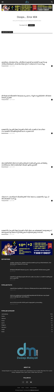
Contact (27, 387)
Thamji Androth (4, 65)
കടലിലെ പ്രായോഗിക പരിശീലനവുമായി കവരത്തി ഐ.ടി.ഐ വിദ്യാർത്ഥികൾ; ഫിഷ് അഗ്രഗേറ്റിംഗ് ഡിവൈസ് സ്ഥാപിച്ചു (24, 63)
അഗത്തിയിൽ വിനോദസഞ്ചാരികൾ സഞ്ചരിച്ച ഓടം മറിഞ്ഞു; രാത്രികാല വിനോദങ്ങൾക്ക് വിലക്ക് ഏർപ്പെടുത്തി (24, 164)
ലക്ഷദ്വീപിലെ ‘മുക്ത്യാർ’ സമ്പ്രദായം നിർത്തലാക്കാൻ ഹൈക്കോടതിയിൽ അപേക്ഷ (30, 288)
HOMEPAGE (31, 25)
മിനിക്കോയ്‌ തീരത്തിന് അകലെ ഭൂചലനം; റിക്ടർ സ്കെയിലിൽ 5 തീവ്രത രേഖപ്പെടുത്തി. (30, 269)
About (22, 387)
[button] (2, 2)
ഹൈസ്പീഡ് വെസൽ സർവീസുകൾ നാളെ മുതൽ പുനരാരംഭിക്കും (26, 302)
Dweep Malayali (4, 133)
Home (18, 387)
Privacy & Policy (33, 387)
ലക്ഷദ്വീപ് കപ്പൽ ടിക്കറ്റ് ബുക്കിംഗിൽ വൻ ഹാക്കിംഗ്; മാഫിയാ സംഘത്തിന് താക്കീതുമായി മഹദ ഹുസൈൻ (23, 130)
